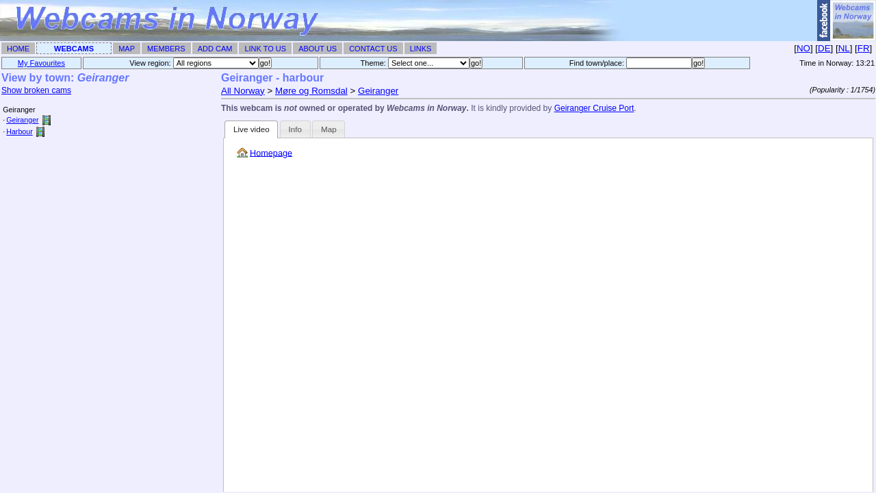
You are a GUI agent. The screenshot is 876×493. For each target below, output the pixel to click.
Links (421, 49)
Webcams (74, 49)
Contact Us (373, 49)
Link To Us (265, 49)
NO (803, 48)
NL (844, 48)
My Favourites (41, 63)
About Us (317, 49)
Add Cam (215, 49)
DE (824, 48)
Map (126, 49)
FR (864, 48)
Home (18, 49)
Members (166, 49)
